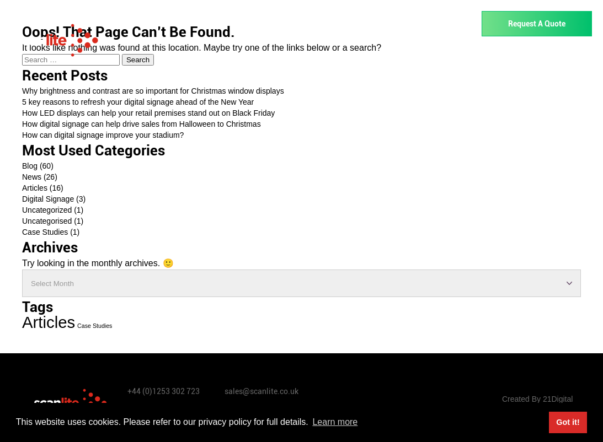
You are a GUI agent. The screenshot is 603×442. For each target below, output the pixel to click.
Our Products (239, 58)
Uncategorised (47, 221)
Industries (307, 58)
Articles (34, 188)
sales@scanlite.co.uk (261, 391)
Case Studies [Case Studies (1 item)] (94, 325)
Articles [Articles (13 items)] (48, 322)
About (521, 58)
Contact (571, 58)
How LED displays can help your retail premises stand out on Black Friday (148, 113)
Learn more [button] (334, 422)
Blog (30, 165)
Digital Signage (48, 199)
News (31, 177)
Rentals (364, 58)
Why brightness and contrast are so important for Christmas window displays (153, 91)
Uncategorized (47, 210)
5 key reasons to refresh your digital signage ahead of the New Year (138, 102)
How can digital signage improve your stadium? (103, 135)
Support (474, 58)
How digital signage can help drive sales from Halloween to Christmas (141, 124)
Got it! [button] (567, 422)
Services (419, 58)
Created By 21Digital (537, 399)
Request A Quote (536, 23)
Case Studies (45, 232)
